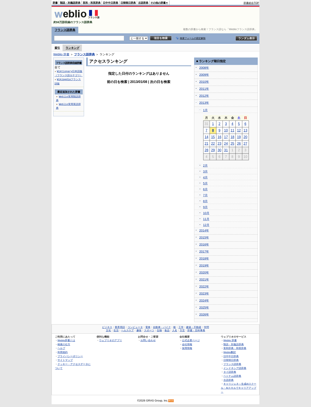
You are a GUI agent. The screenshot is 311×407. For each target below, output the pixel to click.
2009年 (204, 74)
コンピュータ (135, 327)
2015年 (204, 237)
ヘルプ (61, 348)
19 (239, 137)
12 (239, 130)
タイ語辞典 (229, 372)
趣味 (138, 330)
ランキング (72, 47)
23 (219, 143)
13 (245, 130)
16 (219, 137)
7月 (205, 195)
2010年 (204, 81)
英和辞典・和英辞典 (234, 348)
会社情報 (187, 344)
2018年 (204, 258)
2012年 (204, 95)
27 (245, 143)
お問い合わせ (148, 340)
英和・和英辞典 (92, 2)
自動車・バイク (162, 327)
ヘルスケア (127, 330)
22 (213, 143)
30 (219, 150)
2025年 (204, 307)
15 (213, 137)
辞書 (55, 2)
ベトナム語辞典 (232, 376)
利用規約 (62, 352)
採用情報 (187, 348)
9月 (205, 207)
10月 (206, 213)
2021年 (204, 279)
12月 (206, 225)
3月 (205, 171)
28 (206, 150)
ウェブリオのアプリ (110, 340)
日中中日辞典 (110, 2)
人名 (174, 330)
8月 (205, 201)
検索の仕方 (63, 344)
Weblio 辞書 (61, 54)
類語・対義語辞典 (70, 2)
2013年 (204, 102)
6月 (205, 189)
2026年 (204, 314)
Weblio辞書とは (66, 340)
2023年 (204, 293)
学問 (206, 327)
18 (232, 137)
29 (213, 150)
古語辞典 (143, 2)
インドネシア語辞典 (234, 368)
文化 (108, 330)
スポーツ (149, 330)
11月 (206, 219)
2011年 (204, 88)
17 (226, 137)
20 (245, 137)
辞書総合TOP (251, 2)
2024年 (204, 300)
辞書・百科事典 (196, 330)
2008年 (204, 67)
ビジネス (107, 327)
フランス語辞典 (65, 30)
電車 (147, 327)
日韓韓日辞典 (128, 2)
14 (206, 137)
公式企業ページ (191, 340)
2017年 (204, 251)
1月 (205, 110)
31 (226, 150)
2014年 (204, 230)
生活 (116, 330)
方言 (182, 330)
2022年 (204, 286)
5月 (205, 183)
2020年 (204, 272)
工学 (181, 327)
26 (239, 143)
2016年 (204, 244)
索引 (57, 47)
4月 (205, 177)
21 (206, 143)
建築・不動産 (193, 327)
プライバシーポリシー (70, 356)
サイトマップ (65, 360)
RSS (171, 401)
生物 (159, 330)
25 (232, 143)
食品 (167, 330)
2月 (205, 165)
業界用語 (120, 327)
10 (226, 130)
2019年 (204, 265)
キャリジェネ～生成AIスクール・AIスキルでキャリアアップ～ (238, 387)
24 (226, 143)
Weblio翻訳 (229, 352)
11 (232, 130)
